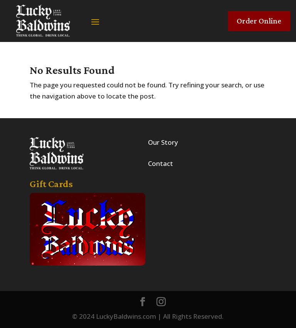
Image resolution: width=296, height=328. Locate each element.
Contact (160, 163)
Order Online (259, 20)
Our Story (163, 142)
